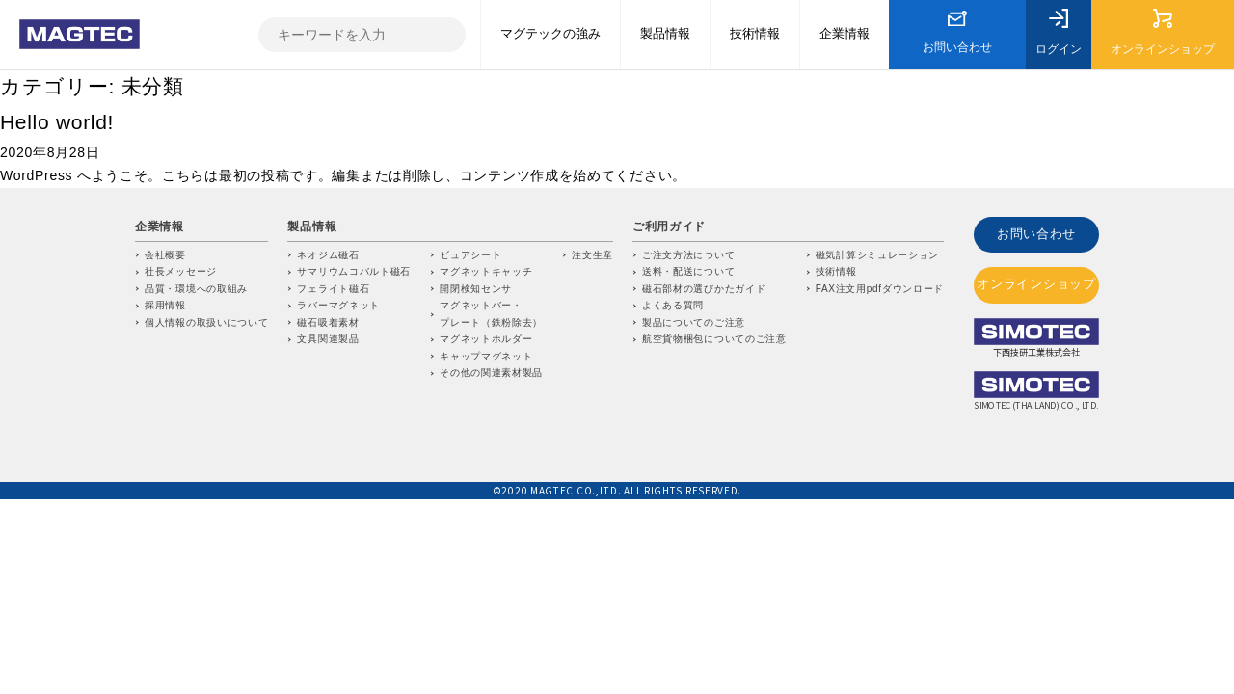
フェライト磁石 (333, 288)
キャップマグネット (486, 356)
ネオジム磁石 (328, 255)
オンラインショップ (1036, 279)
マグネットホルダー (486, 339)
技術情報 (836, 271)
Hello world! (57, 122)
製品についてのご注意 (693, 322)
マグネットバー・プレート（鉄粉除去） (491, 314)
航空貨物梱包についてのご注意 (714, 339)
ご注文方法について (688, 255)
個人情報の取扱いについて (206, 322)
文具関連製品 (328, 339)
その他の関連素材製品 (491, 372)
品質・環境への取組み (196, 288)
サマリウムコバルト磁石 (354, 271)
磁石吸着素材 (328, 322)
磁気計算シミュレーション (877, 255)
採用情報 (165, 305)
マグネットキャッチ (486, 271)
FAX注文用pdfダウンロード (880, 288)
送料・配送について (688, 271)
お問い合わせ (1036, 232)
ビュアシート (470, 255)
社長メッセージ (181, 271)
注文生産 (592, 255)
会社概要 (165, 255)
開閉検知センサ (476, 288)
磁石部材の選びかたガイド (703, 288)
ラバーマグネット (338, 305)
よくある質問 (673, 305)
